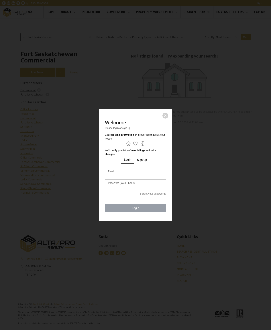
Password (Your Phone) (121, 183)
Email (111, 171)
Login (127, 159)
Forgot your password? (153, 193)
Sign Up (142, 160)
